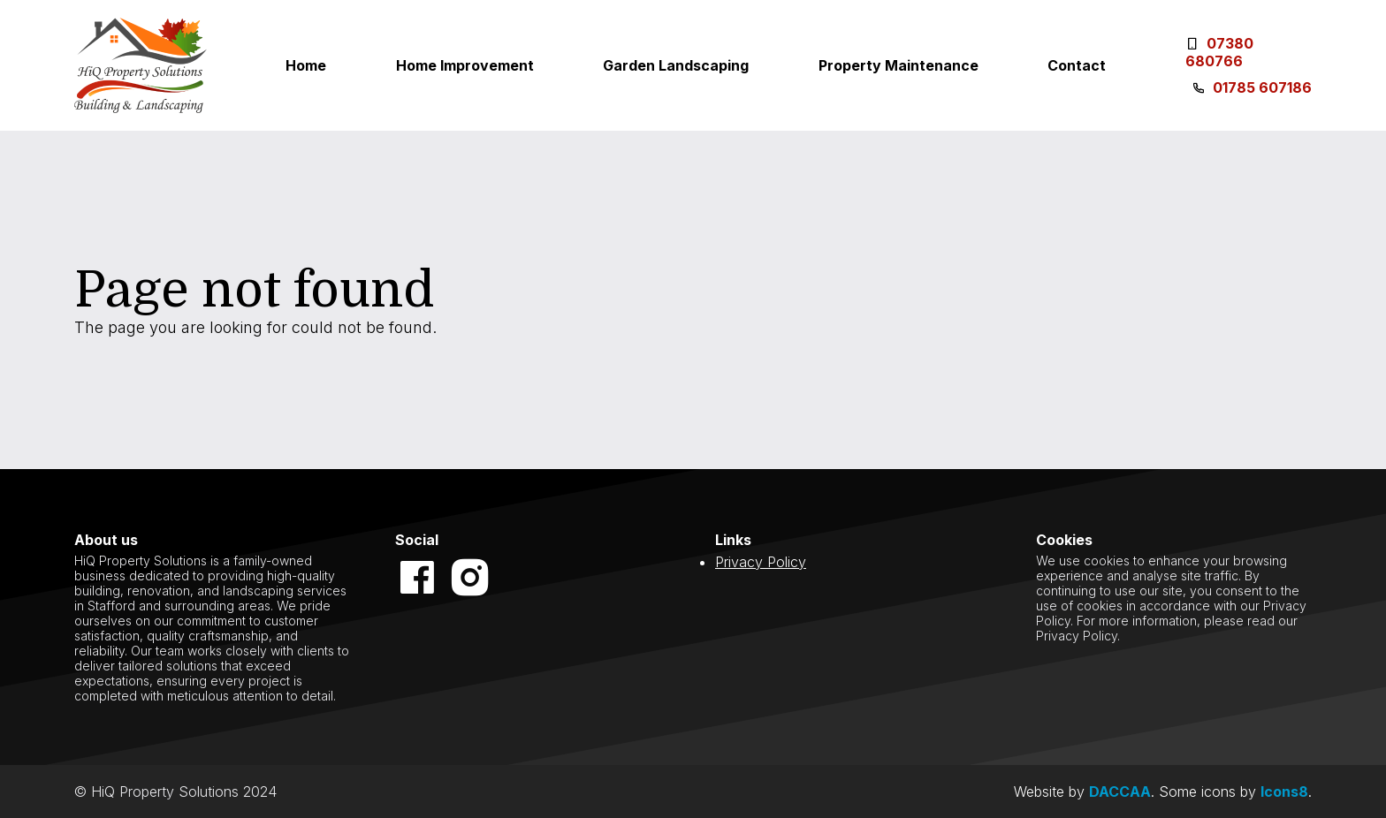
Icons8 (1284, 791)
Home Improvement (465, 65)
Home (306, 65)
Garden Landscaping (676, 65)
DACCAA (1120, 791)
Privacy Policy (760, 562)
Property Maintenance (899, 65)
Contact (1076, 65)
